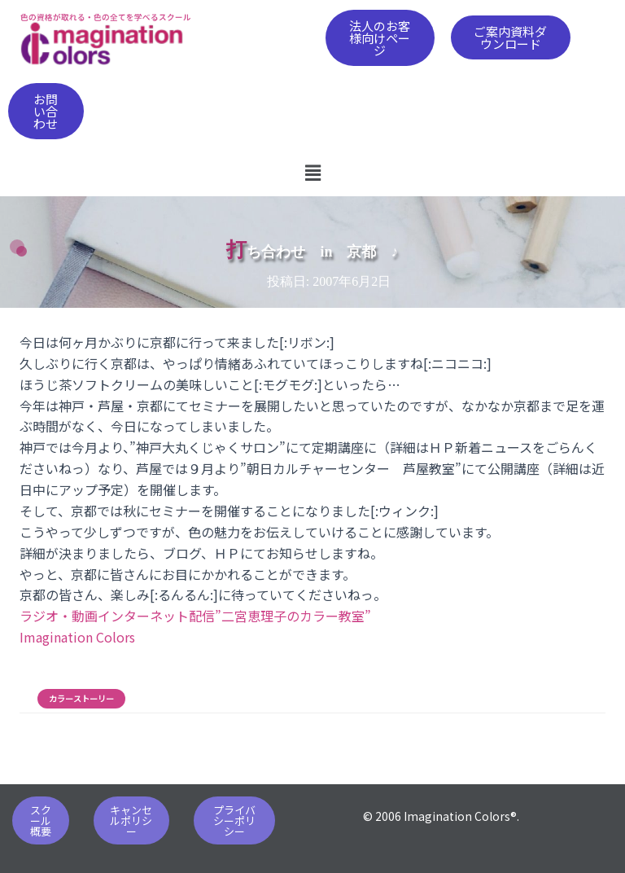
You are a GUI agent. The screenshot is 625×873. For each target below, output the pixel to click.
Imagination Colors (77, 637)
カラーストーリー (81, 698)
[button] (380, 38)
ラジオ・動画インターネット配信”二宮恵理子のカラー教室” (195, 615)
